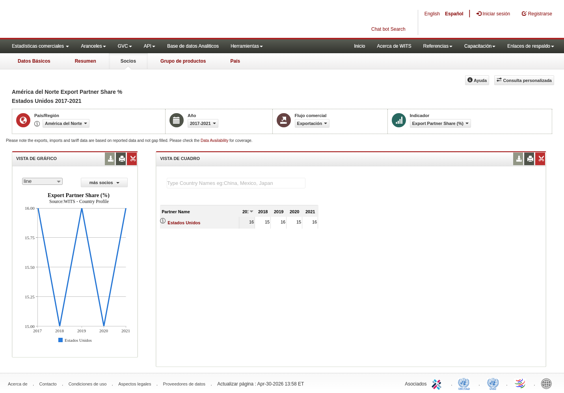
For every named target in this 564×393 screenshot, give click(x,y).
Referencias (437, 46)
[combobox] (42, 181)
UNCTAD (465, 383)
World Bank (548, 383)
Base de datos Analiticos (193, 46)
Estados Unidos (184, 222)
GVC (125, 46)
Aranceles (93, 46)
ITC (438, 383)
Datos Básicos (34, 61)
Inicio (359, 46)
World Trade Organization (521, 383)
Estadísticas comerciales (40, 46)
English (432, 14)
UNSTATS (493, 383)
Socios (128, 61)
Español (454, 14)
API (149, 46)
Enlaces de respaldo (530, 46)
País (235, 61)
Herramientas (247, 46)
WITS (79, 19)
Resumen (85, 61)
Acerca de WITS (394, 46)
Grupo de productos (183, 61)
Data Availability (215, 140)
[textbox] (236, 183)
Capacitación (479, 46)
